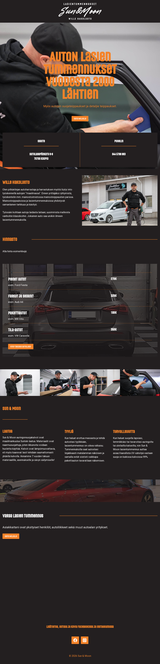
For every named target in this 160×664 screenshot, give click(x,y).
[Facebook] (75, 640)
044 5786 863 (119, 154)
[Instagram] (84, 640)
